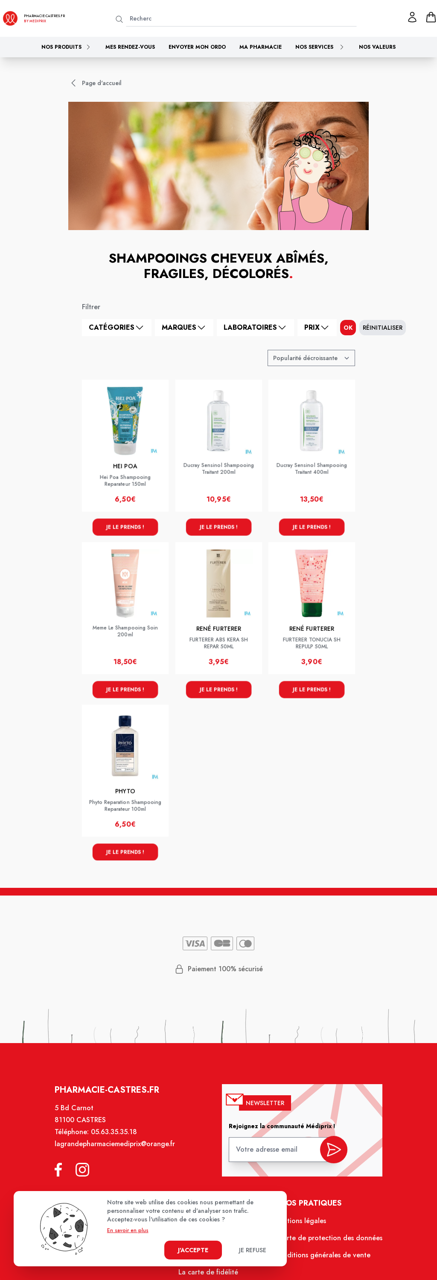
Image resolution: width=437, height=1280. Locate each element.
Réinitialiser (382, 327)
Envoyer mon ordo (197, 47)
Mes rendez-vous (130, 47)
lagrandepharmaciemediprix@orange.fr (119, 1151)
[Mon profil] (412, 17)
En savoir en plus (128, 1230)
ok (348, 327)
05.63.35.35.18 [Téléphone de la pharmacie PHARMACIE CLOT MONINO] (118, 1139)
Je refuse (252, 1250)
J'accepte (193, 1250)
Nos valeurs (377, 47)
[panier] (431, 17)
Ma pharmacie (260, 47)
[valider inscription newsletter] (330, 1154)
